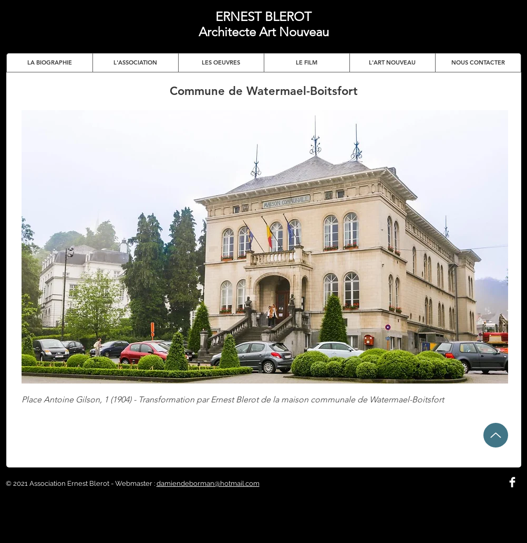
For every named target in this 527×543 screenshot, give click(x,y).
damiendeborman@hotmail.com (208, 483)
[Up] (495, 435)
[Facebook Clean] (512, 482)
